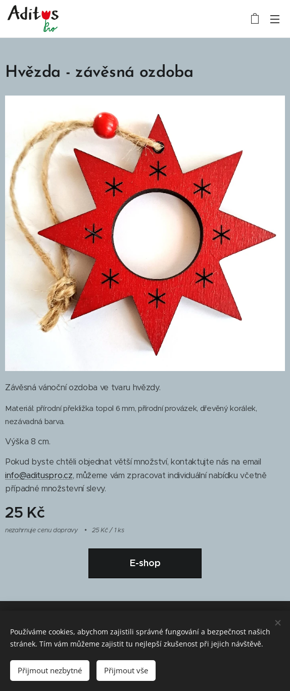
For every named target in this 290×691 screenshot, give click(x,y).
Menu (274, 19)
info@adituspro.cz (39, 475)
